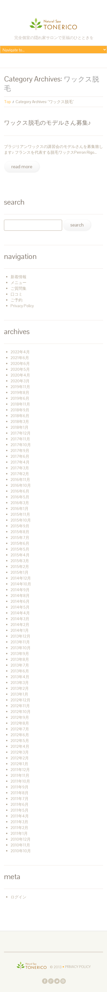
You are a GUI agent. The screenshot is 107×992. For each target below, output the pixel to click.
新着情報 (18, 276)
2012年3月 (20, 752)
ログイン (18, 896)
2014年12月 (21, 578)
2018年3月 (20, 421)
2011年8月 (20, 792)
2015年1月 (20, 572)
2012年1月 (19, 763)
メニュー (18, 282)
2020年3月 (20, 380)
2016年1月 (20, 508)
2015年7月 (20, 537)
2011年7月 (20, 798)
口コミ (16, 294)
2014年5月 (20, 607)
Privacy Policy (22, 305)
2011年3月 (19, 821)
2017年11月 (20, 438)
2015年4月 (20, 554)
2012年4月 (20, 746)
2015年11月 (20, 514)
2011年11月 (20, 775)
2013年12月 (20, 636)
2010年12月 (21, 839)
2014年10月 (21, 583)
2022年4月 (20, 351)
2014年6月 (20, 601)
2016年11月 (20, 479)
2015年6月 (20, 543)
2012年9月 (20, 717)
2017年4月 (20, 462)
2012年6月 (20, 734)
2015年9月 (20, 525)
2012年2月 (20, 757)
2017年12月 (21, 433)
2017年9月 (20, 450)
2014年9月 (20, 589)
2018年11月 (20, 404)
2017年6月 (20, 456)
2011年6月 (20, 804)
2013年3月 (20, 682)
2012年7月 (20, 728)
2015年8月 (20, 531)
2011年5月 (20, 810)
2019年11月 (20, 386)
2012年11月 (20, 705)
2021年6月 (20, 357)
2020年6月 (20, 363)
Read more (21, 166)
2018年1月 (20, 427)
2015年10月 (21, 520)
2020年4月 (20, 375)
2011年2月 (19, 827)
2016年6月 (20, 491)
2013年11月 (20, 641)
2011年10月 (20, 781)
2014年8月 (20, 595)
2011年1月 (19, 833)
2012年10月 (21, 711)
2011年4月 (20, 815)
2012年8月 (20, 723)
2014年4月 (20, 612)
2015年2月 (20, 566)
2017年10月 (21, 444)
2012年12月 (20, 699)
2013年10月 (21, 647)
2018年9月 (20, 409)
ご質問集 (18, 288)
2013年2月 (20, 688)
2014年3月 (20, 618)
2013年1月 (19, 694)
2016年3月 (20, 502)
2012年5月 (20, 740)
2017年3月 (20, 467)
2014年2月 (20, 624)
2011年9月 (20, 786)
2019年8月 (20, 392)
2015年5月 (20, 549)
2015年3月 (20, 560)
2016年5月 (20, 496)
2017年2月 (20, 473)
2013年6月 (20, 670)
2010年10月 (21, 850)
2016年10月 (21, 485)
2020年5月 (20, 369)
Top (7, 101)
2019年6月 (20, 398)
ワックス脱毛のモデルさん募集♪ (47, 122)
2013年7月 (20, 665)
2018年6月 (20, 415)
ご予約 (16, 299)
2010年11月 (20, 844)
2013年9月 (20, 653)
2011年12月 (20, 769)
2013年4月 (20, 676)
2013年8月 (20, 659)
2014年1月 (20, 630)
